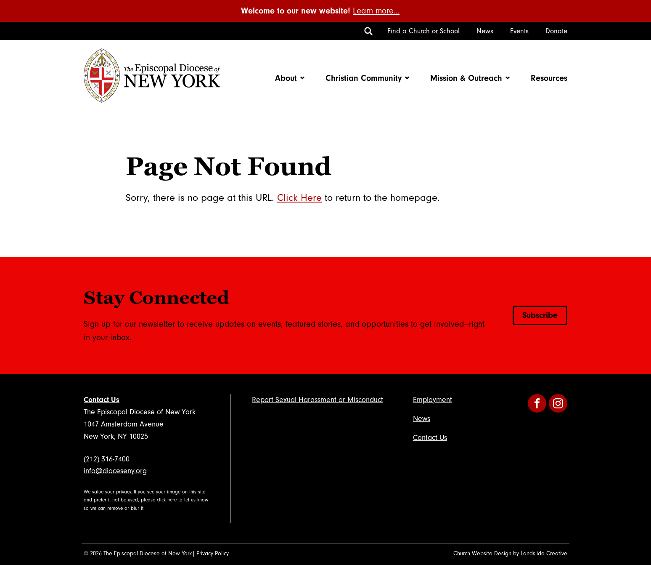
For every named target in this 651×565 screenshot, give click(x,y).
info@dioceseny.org (115, 470)
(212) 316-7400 (107, 459)
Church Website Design (482, 553)
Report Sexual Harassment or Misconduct (317, 399)
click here (167, 500)
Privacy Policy (212, 554)
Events (519, 31)
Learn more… (376, 11)
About (286, 78)
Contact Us (101, 399)
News (484, 31)
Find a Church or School (423, 31)
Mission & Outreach (466, 78)
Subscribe (540, 315)
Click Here (299, 197)
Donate (556, 31)
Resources (549, 78)
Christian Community (364, 78)
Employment (432, 399)
